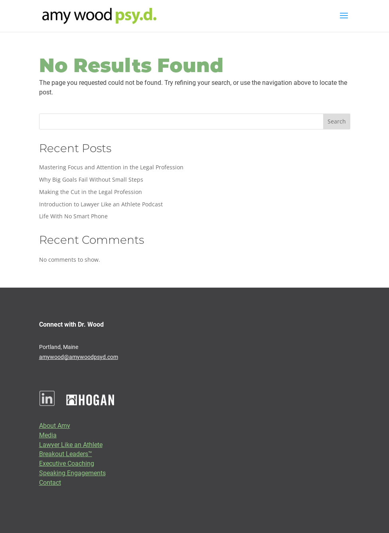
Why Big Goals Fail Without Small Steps (91, 179)
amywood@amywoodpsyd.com (78, 357)
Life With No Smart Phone (73, 216)
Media (48, 435)
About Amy (54, 425)
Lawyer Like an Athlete (71, 444)
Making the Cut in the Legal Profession (90, 192)
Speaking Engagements (72, 472)
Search (337, 121)
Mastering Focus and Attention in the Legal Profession (111, 167)
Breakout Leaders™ (65, 453)
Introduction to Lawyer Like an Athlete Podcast (101, 204)
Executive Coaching (66, 463)
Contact (50, 482)
